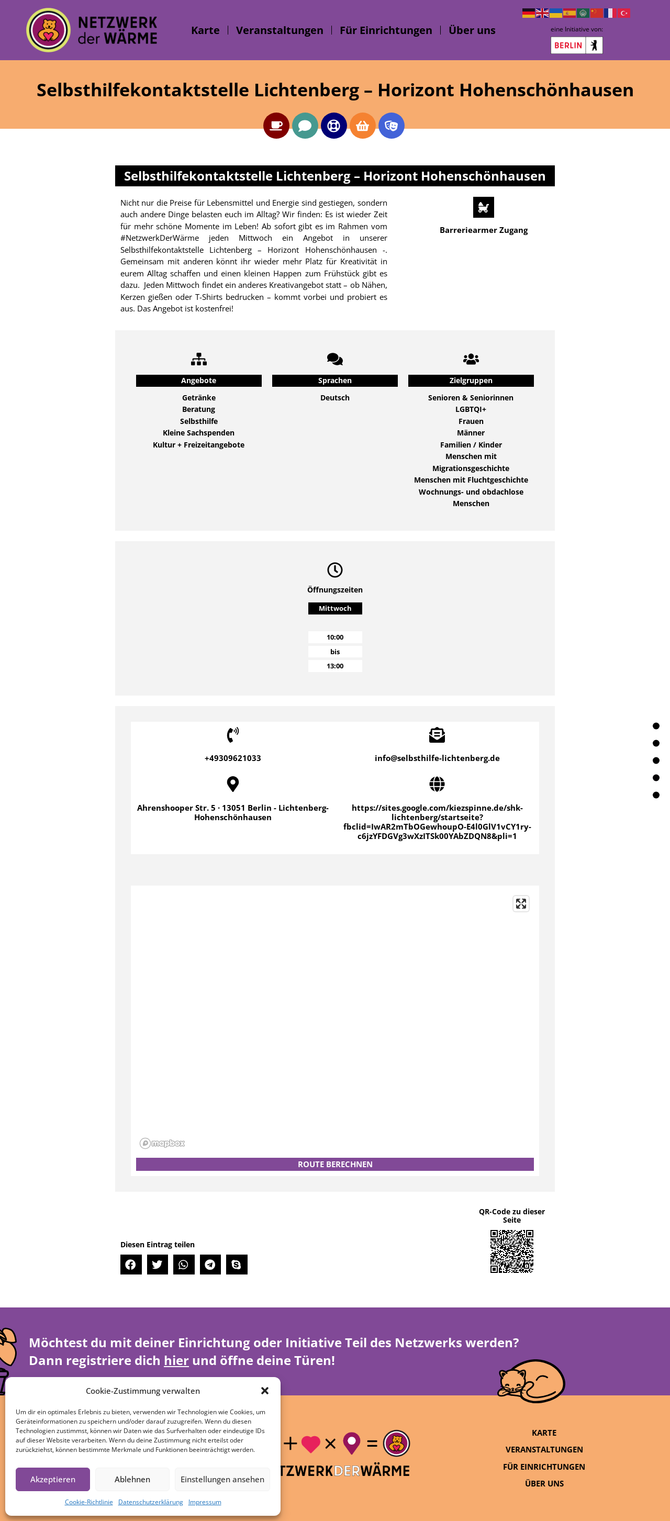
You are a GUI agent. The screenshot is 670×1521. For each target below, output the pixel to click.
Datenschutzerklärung (150, 1501)
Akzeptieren (52, 1479)
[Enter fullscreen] (521, 903)
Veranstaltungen (279, 30)
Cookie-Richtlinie (89, 1501)
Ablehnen (132, 1479)
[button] (265, 1390)
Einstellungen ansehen (222, 1479)
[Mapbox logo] (162, 1143)
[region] (335, 1022)
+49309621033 (233, 758)
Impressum (204, 1501)
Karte (205, 30)
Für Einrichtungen (386, 30)
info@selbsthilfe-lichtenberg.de (437, 758)
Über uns (472, 30)
